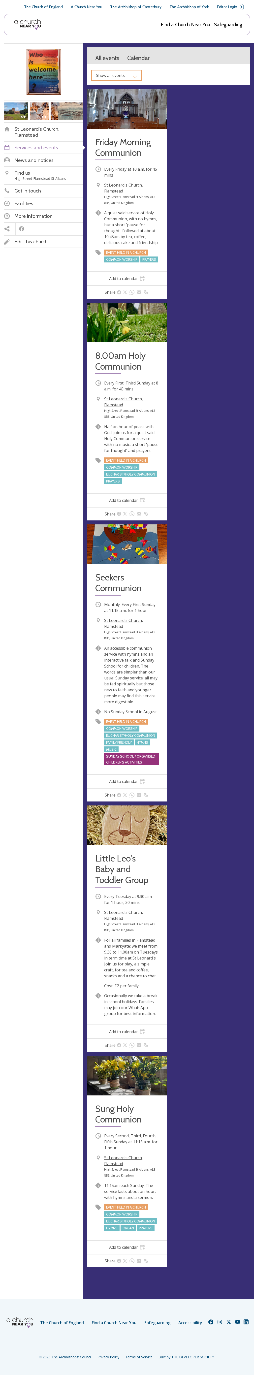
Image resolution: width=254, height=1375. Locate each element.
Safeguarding (228, 25)
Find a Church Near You (185, 25)
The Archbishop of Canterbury (135, 6)
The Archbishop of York (189, 6)
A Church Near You (86, 6)
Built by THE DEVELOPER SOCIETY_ (187, 1357)
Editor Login (230, 7)
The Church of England (43, 6)
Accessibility (190, 1322)
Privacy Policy (108, 1357)
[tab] (127, 278)
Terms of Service (139, 1357)
